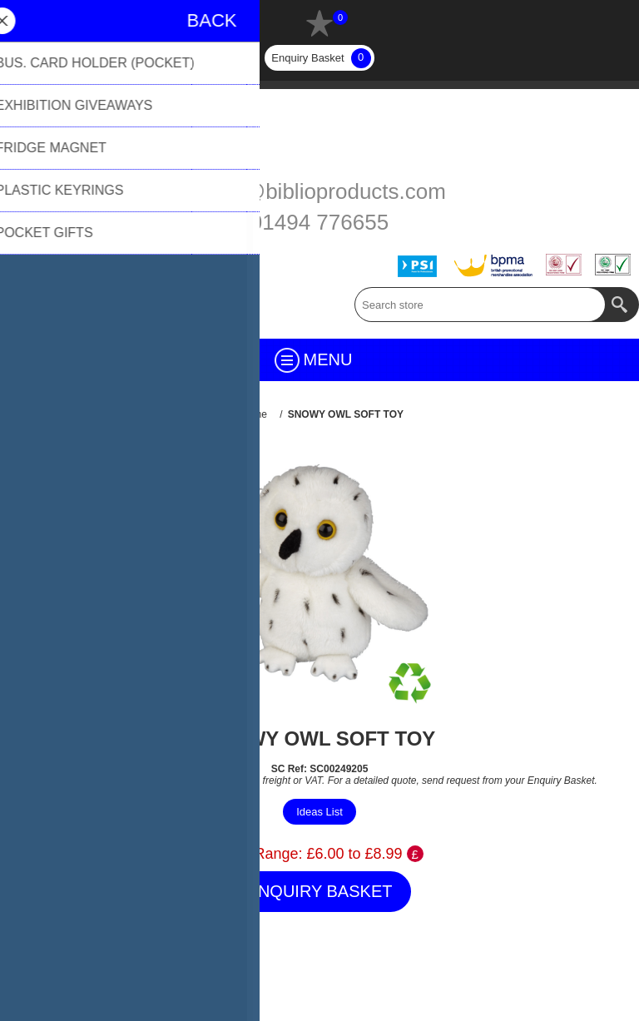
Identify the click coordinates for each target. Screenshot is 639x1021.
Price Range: (258, 853)
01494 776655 (319, 222)
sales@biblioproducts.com (319, 191)
